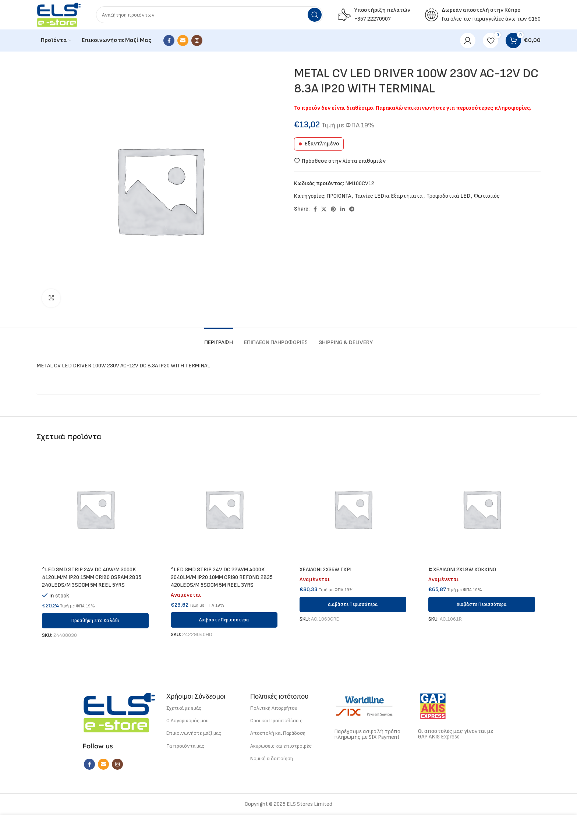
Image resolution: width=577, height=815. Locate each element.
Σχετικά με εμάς (183, 708)
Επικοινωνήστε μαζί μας (193, 733)
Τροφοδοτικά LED (448, 196)
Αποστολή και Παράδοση (277, 733)
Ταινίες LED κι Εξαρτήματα (389, 196)
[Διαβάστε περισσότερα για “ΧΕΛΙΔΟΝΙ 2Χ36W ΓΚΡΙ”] (353, 604)
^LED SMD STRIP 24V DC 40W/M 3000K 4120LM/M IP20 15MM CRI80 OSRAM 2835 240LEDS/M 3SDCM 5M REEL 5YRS (91, 577)
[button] (95, 620)
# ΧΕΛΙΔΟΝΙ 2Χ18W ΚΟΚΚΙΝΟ (462, 569)
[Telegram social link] (352, 209)
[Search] (209, 14)
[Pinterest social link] (333, 209)
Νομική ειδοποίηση (271, 758)
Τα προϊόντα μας (185, 746)
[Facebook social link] (168, 40)
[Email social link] (182, 40)
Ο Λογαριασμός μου (187, 720)
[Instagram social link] (196, 40)
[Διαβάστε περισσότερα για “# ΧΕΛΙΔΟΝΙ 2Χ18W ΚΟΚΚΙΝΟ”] (481, 604)
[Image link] (119, 712)
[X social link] (324, 209)
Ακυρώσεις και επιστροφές (281, 746)
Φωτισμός (487, 196)
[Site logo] (58, 14)
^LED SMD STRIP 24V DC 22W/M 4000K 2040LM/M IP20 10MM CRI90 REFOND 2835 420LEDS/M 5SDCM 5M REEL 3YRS (222, 577)
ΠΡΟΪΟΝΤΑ (338, 196)
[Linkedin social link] (342, 209)
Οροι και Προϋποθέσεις (276, 720)
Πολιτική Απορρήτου (273, 708)
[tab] (218, 339)
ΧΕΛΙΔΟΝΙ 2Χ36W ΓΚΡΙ (325, 569)
